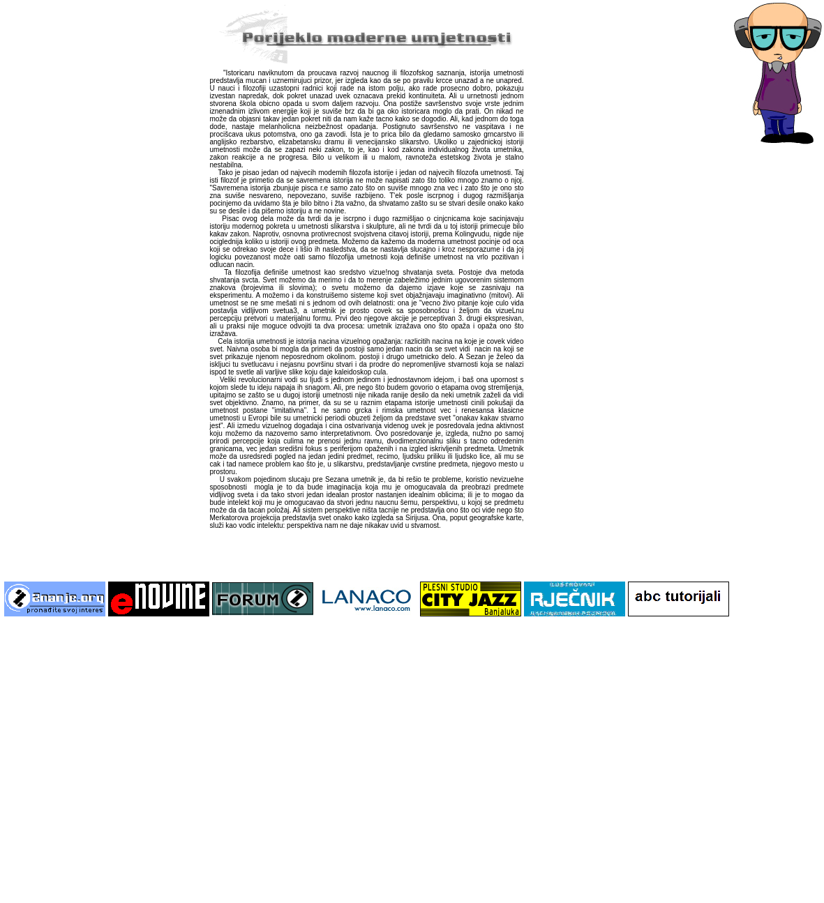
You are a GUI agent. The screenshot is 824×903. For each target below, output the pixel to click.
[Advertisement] (132, 764)
